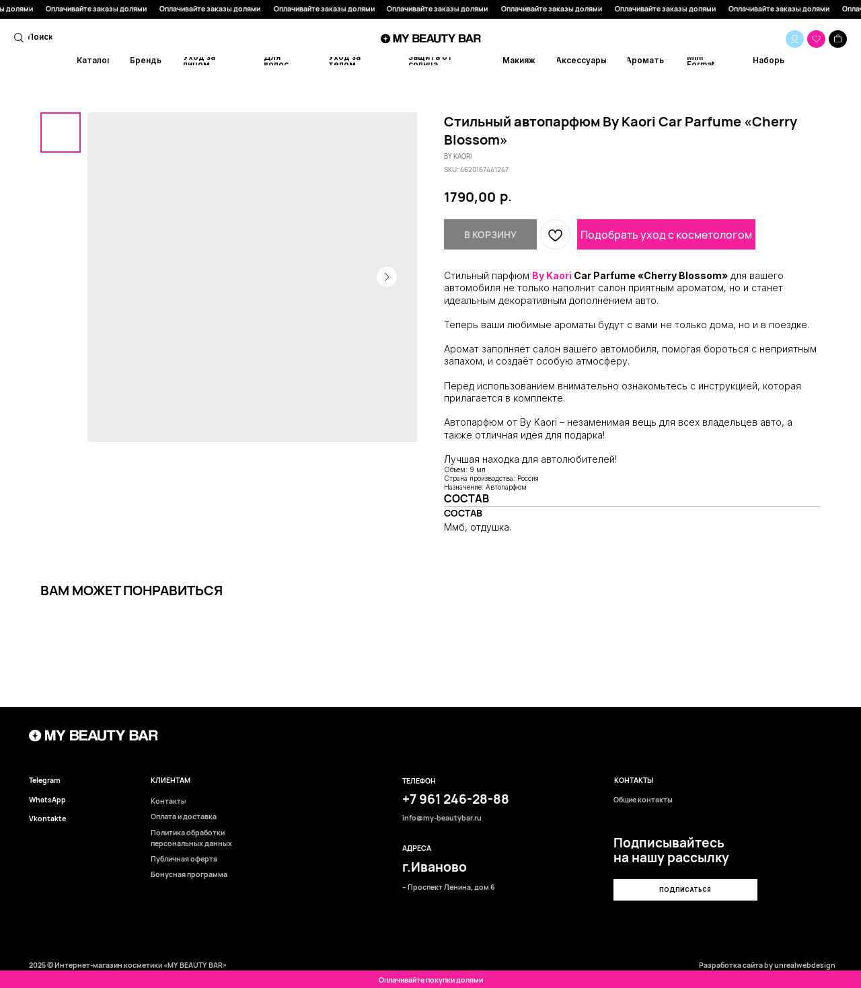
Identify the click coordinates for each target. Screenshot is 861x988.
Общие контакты (643, 800)
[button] (685, 890)
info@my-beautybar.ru (442, 818)
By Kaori (552, 275)
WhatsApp (47, 800)
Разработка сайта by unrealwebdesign (767, 965)
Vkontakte (47, 818)
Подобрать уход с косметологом (666, 234)
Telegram (45, 780)
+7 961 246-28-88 (455, 799)
